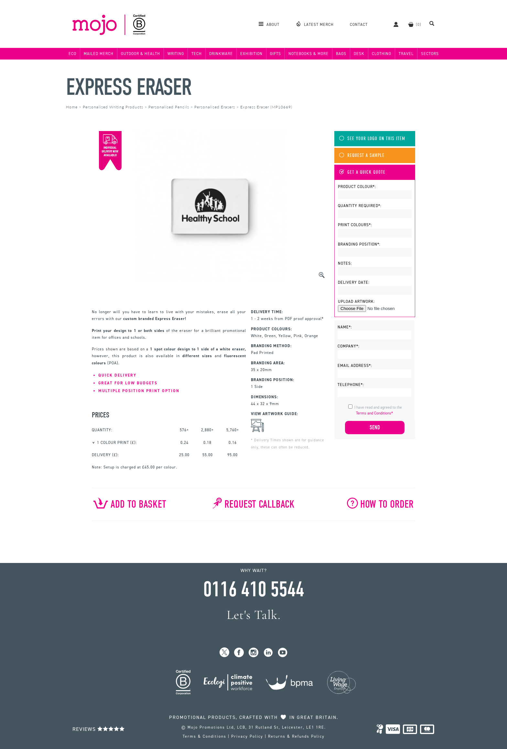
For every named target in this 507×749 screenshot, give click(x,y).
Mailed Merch (98, 53)
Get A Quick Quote (362, 172)
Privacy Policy (247, 736)
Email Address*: (355, 365)
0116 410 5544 (253, 589)
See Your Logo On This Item (372, 138)
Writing (175, 53)
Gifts (275, 53)
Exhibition (251, 53)
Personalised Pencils (168, 107)
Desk (359, 53)
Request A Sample (361, 155)
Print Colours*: (355, 224)
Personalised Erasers (214, 107)
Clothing (381, 53)
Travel (406, 53)
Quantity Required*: (360, 205)
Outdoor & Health (140, 53)
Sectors (430, 53)
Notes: (345, 263)
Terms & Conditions (204, 736)
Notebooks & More (308, 53)
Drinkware (221, 53)
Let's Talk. (254, 615)
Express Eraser (128, 87)
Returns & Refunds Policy (296, 736)
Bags (341, 53)
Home (72, 107)
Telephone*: (351, 384)
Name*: (345, 327)
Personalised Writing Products (113, 107)
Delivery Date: (354, 282)
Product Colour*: (357, 186)
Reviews (98, 729)
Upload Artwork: (356, 301)
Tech (196, 53)
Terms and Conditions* (374, 413)
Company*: (349, 346)
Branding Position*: (359, 244)
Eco (72, 53)
